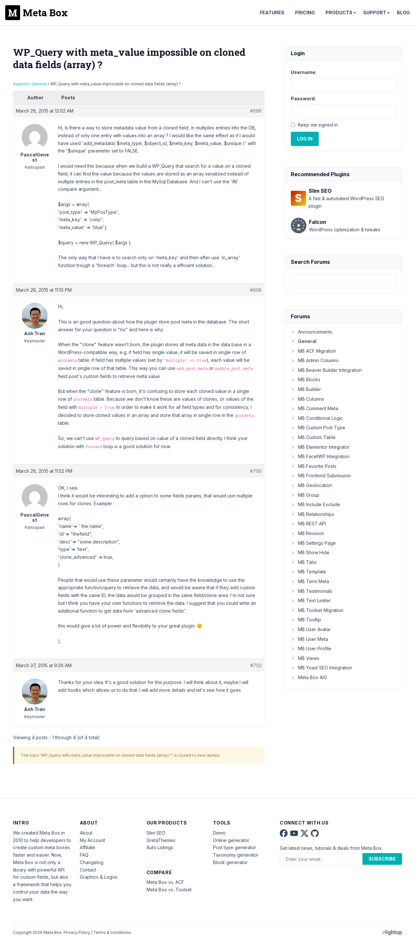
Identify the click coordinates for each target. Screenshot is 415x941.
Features (272, 12)
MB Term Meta (310, 581)
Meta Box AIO (309, 677)
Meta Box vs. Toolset (169, 889)
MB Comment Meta (314, 408)
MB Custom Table (313, 437)
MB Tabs (304, 562)
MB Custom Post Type (318, 427)
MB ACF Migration (313, 351)
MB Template (308, 571)
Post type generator (234, 847)
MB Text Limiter (311, 600)
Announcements (311, 332)
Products (339, 12)
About (86, 833)
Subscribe (382, 859)
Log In (305, 138)
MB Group (305, 495)
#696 (256, 111)
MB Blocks (305, 379)
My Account (92, 840)
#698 (256, 290)
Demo (219, 833)
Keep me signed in (318, 125)
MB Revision (307, 533)
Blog (403, 12)
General (39, 83)
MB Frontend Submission (321, 475)
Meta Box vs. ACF (165, 882)
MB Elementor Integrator (320, 447)
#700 (256, 471)
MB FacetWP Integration (320, 456)
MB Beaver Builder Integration (326, 370)
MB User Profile (311, 648)
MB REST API (308, 523)
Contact (88, 870)
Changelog (91, 862)
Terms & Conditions (112, 932)
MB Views (305, 658)
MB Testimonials (311, 591)
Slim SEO (156, 833)
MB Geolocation (311, 485)
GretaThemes (161, 840)
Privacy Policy (77, 932)
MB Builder (306, 389)
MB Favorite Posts (314, 466)
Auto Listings (160, 847)
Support (374, 12)
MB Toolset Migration (317, 610)
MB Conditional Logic (317, 418)
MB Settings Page (313, 543)
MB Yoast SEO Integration (321, 667)
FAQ (84, 855)
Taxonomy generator (235, 855)
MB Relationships (312, 514)
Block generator (230, 862)
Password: (303, 98)
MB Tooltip (306, 619)
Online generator (231, 840)
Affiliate (87, 847)
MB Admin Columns (314, 360)
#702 (256, 665)
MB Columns (307, 399)
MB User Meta (309, 639)
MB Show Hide (310, 552)
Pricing (305, 12)
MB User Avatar (311, 629)
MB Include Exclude (315, 504)
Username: (303, 72)
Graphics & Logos (98, 877)
